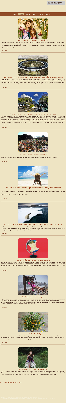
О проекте (48, 14)
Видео (34, 14)
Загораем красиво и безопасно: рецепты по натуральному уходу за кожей (33, 188)
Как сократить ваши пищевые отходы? (33, 154)
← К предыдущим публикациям (11, 382)
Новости (27, 14)
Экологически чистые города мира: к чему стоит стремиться (33, 114)
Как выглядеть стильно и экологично (33, 369)
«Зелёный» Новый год (33, 334)
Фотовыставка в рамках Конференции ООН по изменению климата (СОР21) (33, 225)
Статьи (21, 14)
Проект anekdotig (11, 397)
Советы (41, 14)
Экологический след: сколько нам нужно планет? (33, 260)
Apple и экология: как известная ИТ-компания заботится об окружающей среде (33, 77)
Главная (14, 14)
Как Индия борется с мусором (33, 297)
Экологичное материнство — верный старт (33, 40)
